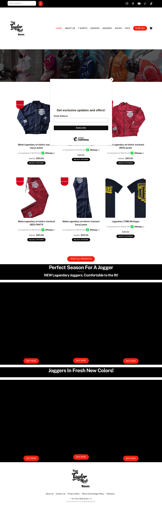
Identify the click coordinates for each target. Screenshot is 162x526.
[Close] (111, 79)
